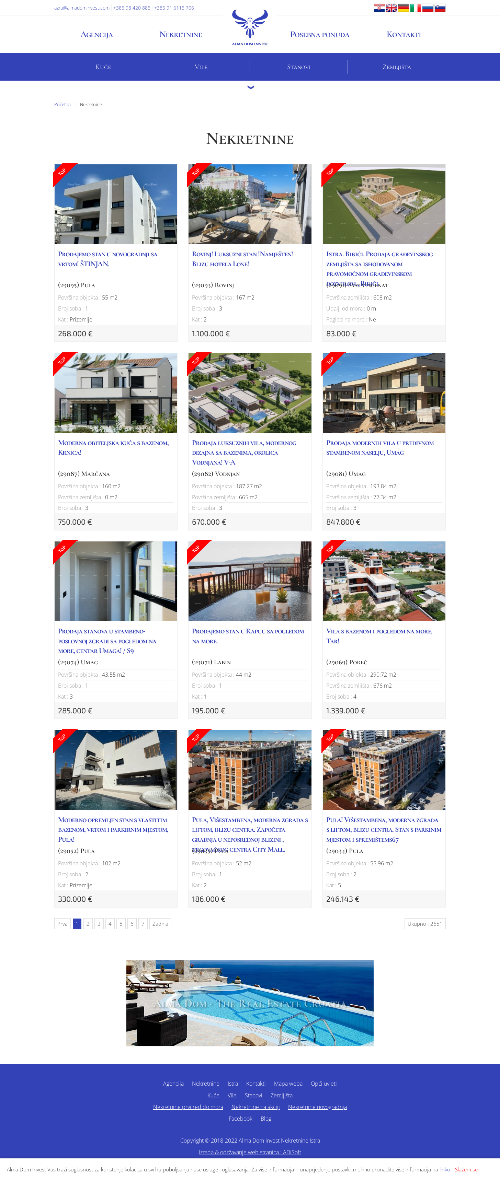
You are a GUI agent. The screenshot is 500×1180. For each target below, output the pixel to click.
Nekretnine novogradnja (317, 1107)
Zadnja (160, 923)
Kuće (103, 67)
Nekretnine (180, 34)
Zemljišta (397, 67)
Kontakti (404, 34)
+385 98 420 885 (131, 7)
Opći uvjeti (324, 1083)
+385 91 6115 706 (174, 7)
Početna (62, 104)
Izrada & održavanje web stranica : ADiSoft (250, 1152)
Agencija (96, 34)
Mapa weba (288, 1083)
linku (445, 1169)
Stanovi (299, 67)
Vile (201, 67)
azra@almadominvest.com (82, 7)
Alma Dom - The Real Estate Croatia (250, 1003)
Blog (266, 1118)
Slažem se (466, 1169)
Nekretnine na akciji (255, 1107)
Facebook (240, 1118)
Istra (233, 1083)
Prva (62, 923)
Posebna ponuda (319, 34)
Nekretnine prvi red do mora (188, 1107)
